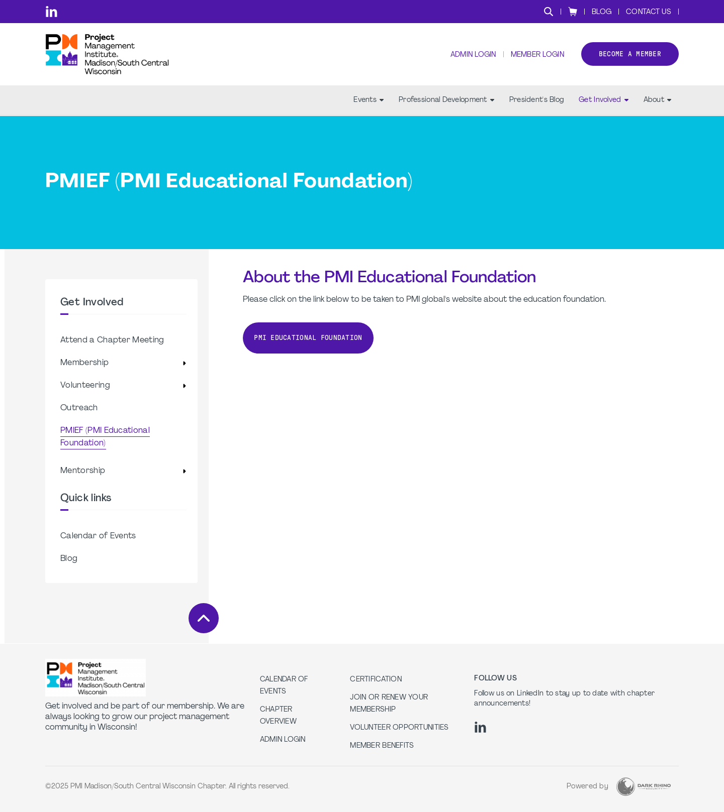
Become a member (630, 54)
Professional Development (446, 100)
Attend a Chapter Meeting (112, 340)
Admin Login (473, 55)
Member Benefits (382, 746)
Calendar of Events (98, 536)
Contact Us (648, 12)
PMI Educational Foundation (308, 337)
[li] (51, 11)
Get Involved (603, 100)
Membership (84, 363)
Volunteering (85, 386)
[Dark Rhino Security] (643, 786)
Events (368, 100)
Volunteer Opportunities (399, 728)
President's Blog (536, 100)
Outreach (79, 408)
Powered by (587, 786)
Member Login (537, 55)
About (657, 100)
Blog (601, 12)
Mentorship (82, 471)
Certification (376, 679)
